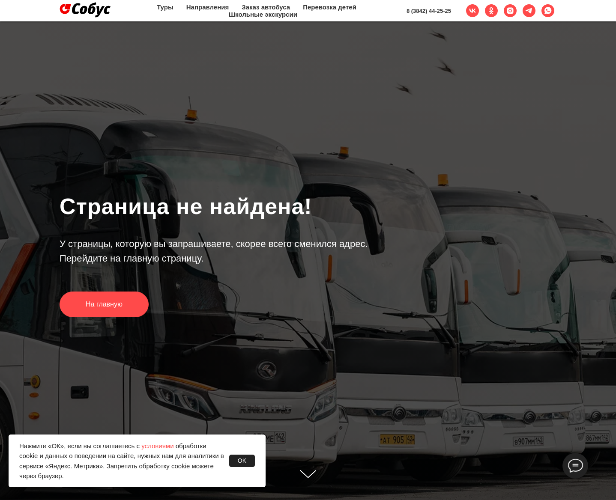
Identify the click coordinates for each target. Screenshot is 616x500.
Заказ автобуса (266, 7)
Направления (207, 7)
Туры (165, 7)
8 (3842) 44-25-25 (429, 11)
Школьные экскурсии (263, 14)
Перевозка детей (329, 7)
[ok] (491, 10)
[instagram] (510, 10)
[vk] (472, 10)
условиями (157, 445)
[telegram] (529, 10)
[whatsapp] (547, 10)
